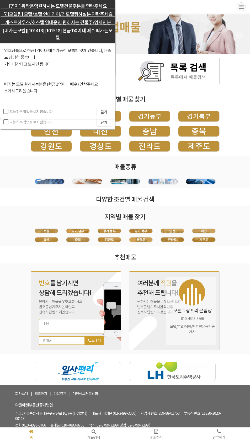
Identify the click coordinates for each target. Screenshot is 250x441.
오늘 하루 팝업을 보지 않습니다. (28, 122)
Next (238, 34)
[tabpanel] (191, 308)
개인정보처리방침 (85, 393)
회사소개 (21, 393)
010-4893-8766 (192, 318)
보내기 (94, 340)
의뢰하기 (40, 393)
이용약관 (60, 393)
